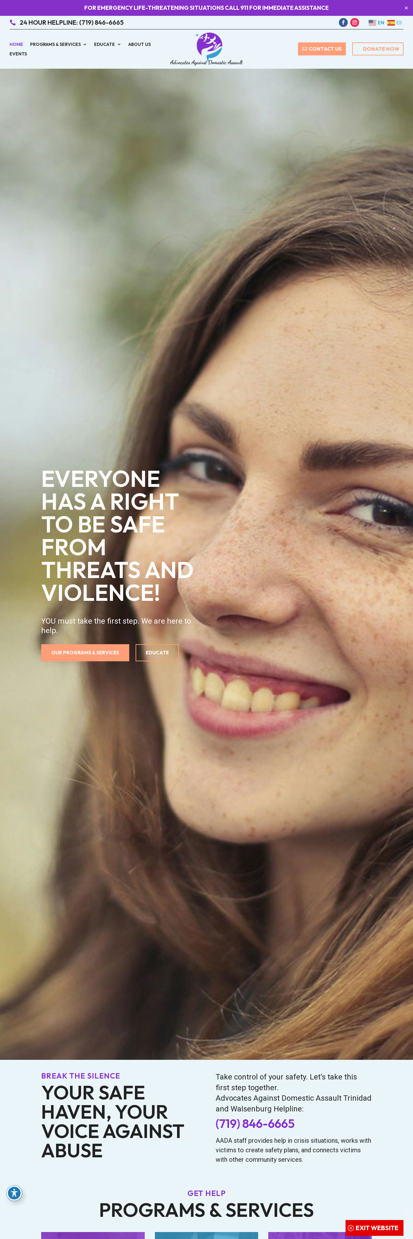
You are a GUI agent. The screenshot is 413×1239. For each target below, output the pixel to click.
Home (16, 44)
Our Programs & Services (85, 653)
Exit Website (377, 1228)
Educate (104, 44)
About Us (139, 44)
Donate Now (381, 49)
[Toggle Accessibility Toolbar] (14, 1193)
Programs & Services (55, 44)
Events (18, 54)
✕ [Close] (406, 8)
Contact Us (325, 49)
